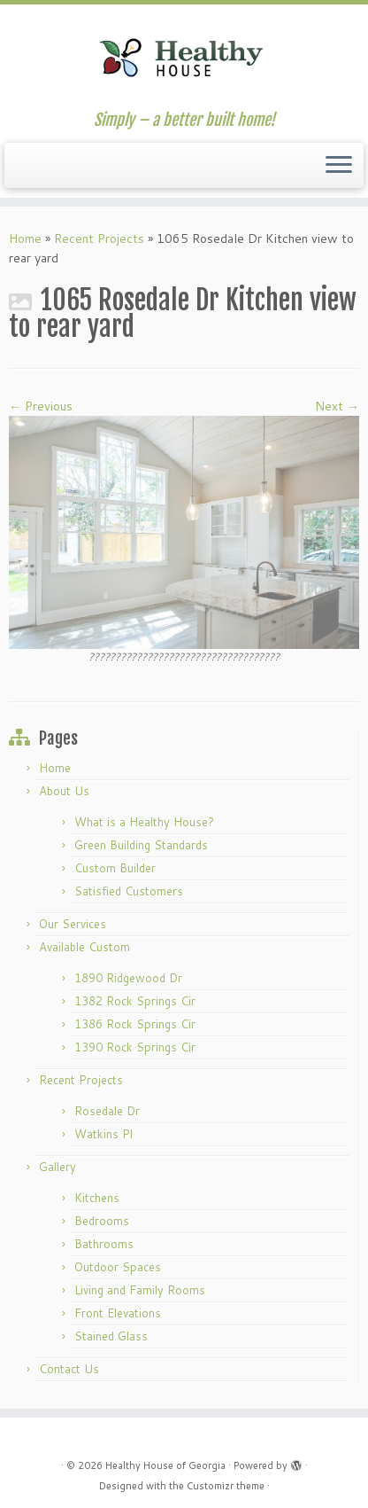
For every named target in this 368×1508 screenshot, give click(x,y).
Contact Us (69, 1369)
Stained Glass (111, 1336)
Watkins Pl (103, 1134)
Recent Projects (99, 238)
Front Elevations (117, 1313)
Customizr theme (225, 1486)
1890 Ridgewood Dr (128, 978)
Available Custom (84, 947)
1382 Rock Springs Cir (135, 1001)
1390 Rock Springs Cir (135, 1047)
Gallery (57, 1167)
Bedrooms (101, 1221)
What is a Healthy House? (144, 822)
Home (25, 238)
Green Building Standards (141, 845)
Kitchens (96, 1198)
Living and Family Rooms (139, 1290)
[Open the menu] (339, 165)
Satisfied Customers (128, 891)
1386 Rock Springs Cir (135, 1024)
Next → (337, 406)
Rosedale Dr (107, 1111)
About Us (64, 791)
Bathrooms (104, 1244)
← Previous (41, 406)
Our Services (72, 924)
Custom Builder (115, 868)
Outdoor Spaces (117, 1267)
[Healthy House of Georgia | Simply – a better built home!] (184, 57)
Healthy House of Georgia (165, 1465)
